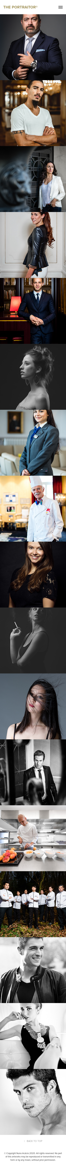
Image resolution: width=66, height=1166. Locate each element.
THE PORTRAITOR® (20, 7)
